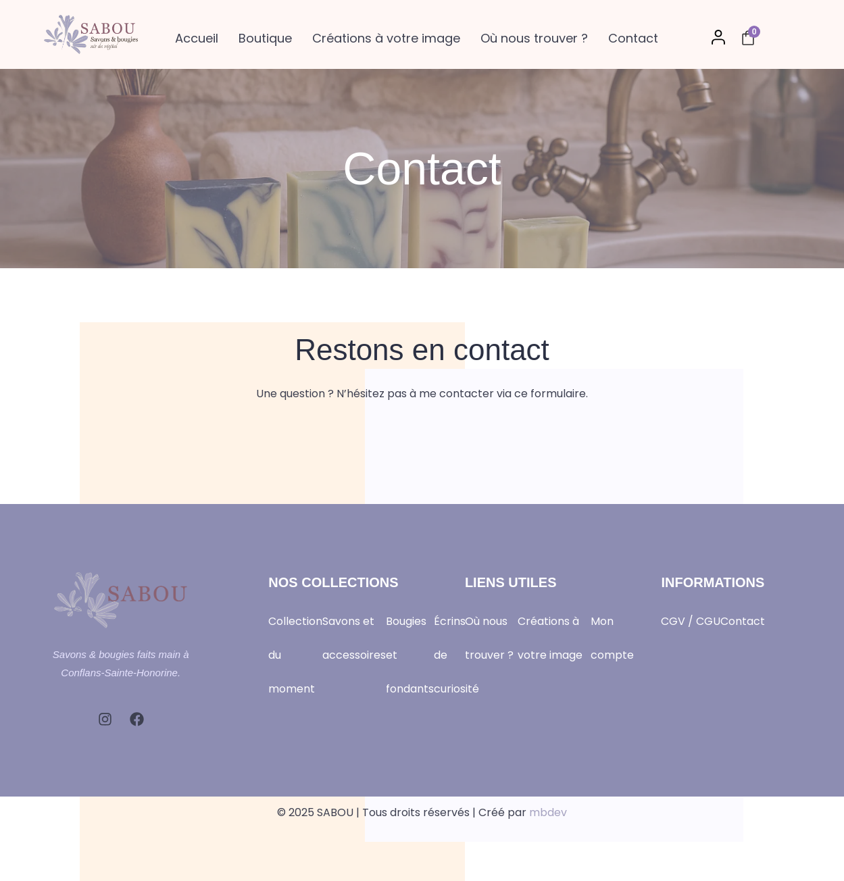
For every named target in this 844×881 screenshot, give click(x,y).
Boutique (265, 38)
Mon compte (612, 638)
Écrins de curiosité (456, 655)
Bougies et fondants (410, 655)
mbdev (548, 812)
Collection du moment (295, 655)
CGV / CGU (690, 621)
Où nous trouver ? (534, 38)
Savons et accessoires (354, 638)
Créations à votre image (386, 38)
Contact (633, 38)
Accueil (196, 38)
